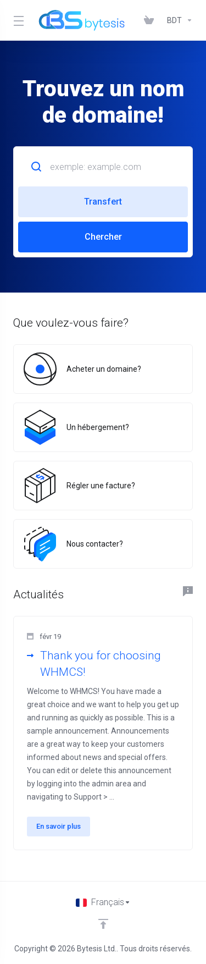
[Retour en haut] (103, 924)
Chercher (103, 237)
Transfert (103, 201)
